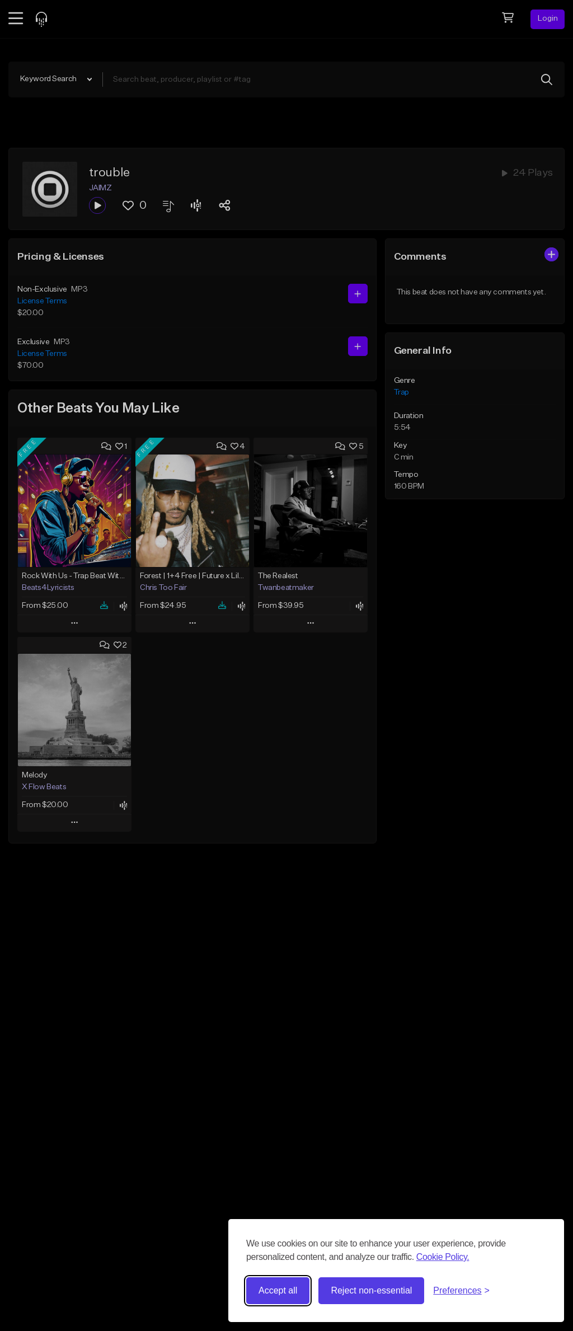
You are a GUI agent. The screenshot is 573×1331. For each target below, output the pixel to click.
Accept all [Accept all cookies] (278, 1290)
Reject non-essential (371, 1290)
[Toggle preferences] (461, 1291)
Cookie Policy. (442, 1257)
